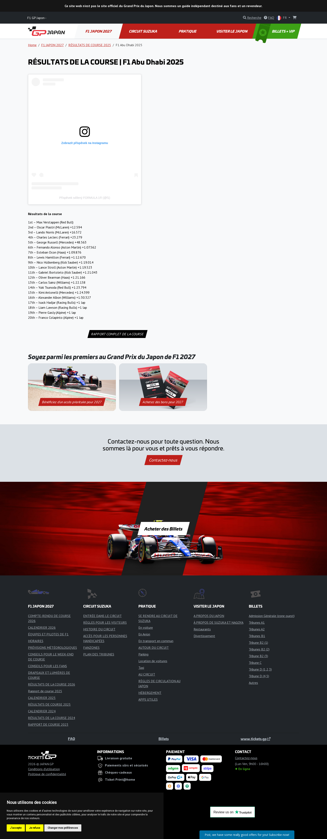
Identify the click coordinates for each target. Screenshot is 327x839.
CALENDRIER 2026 (42, 627)
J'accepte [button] (16, 827)
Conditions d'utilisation (44, 769)
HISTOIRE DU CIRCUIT (99, 629)
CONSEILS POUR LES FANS (47, 666)
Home (32, 45)
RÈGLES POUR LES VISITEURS (105, 622)
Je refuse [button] (34, 827)
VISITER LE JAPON (232, 31)
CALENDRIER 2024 (42, 711)
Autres (253, 683)
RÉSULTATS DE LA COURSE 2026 (51, 684)
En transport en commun (155, 641)
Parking (143, 654)
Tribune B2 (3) (258, 656)
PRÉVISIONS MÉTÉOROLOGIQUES (52, 647)
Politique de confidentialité (47, 774)
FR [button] (282, 17)
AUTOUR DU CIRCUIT (153, 647)
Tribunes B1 (257, 636)
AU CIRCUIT (146, 674)
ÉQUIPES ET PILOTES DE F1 (48, 634)
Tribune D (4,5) (259, 676)
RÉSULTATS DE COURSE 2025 (89, 45)
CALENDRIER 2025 (42, 698)
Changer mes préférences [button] (63, 827)
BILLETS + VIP (275, 31)
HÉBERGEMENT (149, 693)
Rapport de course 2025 (45, 691)
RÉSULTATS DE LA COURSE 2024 (51, 718)
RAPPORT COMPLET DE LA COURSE (117, 334)
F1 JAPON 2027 (98, 31)
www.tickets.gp (256, 738)
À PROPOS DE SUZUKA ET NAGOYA (218, 622)
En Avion (144, 634)
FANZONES (91, 647)
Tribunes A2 (257, 629)
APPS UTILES (148, 699)
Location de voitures (152, 661)
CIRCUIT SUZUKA (143, 31)
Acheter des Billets (164, 528)
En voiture (145, 627)
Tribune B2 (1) (258, 642)
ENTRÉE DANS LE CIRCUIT (102, 616)
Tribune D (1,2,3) (260, 669)
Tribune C (255, 662)
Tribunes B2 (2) (259, 649)
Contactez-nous (163, 460)
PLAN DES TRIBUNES (98, 654)
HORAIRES (35, 641)
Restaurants (202, 629)
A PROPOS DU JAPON (209, 616)
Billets (163, 738)
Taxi (141, 668)
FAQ (71, 738)
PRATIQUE (187, 31)
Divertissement (204, 636)
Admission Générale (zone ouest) (272, 616)
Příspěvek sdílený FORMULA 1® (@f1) (84, 197)
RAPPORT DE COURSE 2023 (48, 724)
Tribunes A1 (257, 622)
